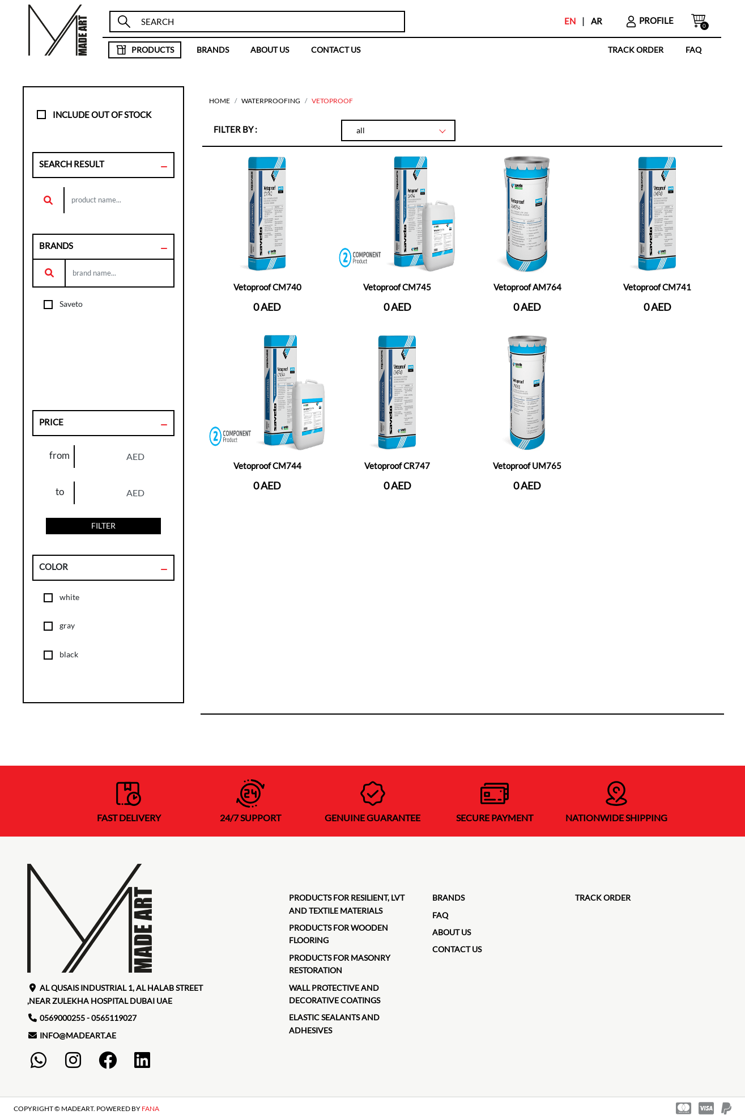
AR (596, 21)
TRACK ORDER (635, 49)
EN (570, 21)
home (219, 100)
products (145, 50)
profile (649, 20)
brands (213, 49)
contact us (335, 49)
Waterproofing (270, 100)
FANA (150, 1108)
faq (693, 49)
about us (269, 49)
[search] (267, 22)
